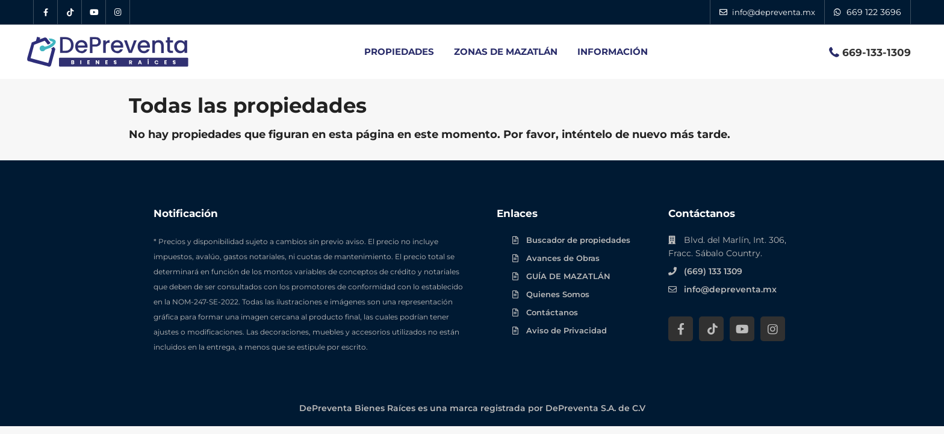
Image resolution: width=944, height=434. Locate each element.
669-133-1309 (876, 52)
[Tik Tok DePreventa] (70, 12)
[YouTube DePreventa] (94, 12)
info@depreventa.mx (730, 289)
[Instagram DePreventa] (118, 12)
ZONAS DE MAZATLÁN (505, 51)
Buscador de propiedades (578, 240)
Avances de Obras (563, 258)
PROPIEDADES (399, 51)
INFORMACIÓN (612, 51)
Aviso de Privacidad (566, 330)
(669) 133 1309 (713, 271)
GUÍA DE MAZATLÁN (568, 276)
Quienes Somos (557, 294)
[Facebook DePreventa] (46, 12)
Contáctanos (552, 312)
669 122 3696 (873, 12)
